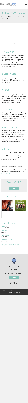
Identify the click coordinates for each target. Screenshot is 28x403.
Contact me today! (6, 173)
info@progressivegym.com (15, 273)
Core (24, 17)
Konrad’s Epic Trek (6, 239)
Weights (7, 18)
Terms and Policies (16, 292)
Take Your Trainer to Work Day (10, 244)
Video (3, 18)
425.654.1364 (15, 270)
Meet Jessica (5, 235)
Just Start (4, 226)
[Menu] (26, 4)
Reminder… (4, 231)
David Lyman (18, 17)
